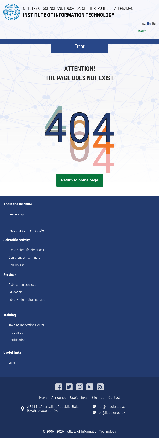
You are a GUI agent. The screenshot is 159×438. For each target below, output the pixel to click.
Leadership (16, 214)
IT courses (15, 332)
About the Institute (17, 204)
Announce (58, 398)
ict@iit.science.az (112, 407)
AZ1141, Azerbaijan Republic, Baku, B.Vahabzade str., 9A (53, 409)
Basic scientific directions (26, 250)
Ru (154, 23)
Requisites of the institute (26, 230)
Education (15, 292)
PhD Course (16, 265)
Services (9, 275)
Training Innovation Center (26, 325)
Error (79, 46)
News (43, 398)
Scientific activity (16, 240)
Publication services (22, 285)
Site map (97, 398)
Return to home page (79, 180)
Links (12, 362)
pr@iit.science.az (112, 413)
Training (9, 315)
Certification (16, 340)
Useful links (12, 352)
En (149, 23)
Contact (114, 398)
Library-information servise (26, 299)
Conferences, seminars (24, 257)
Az (144, 23)
